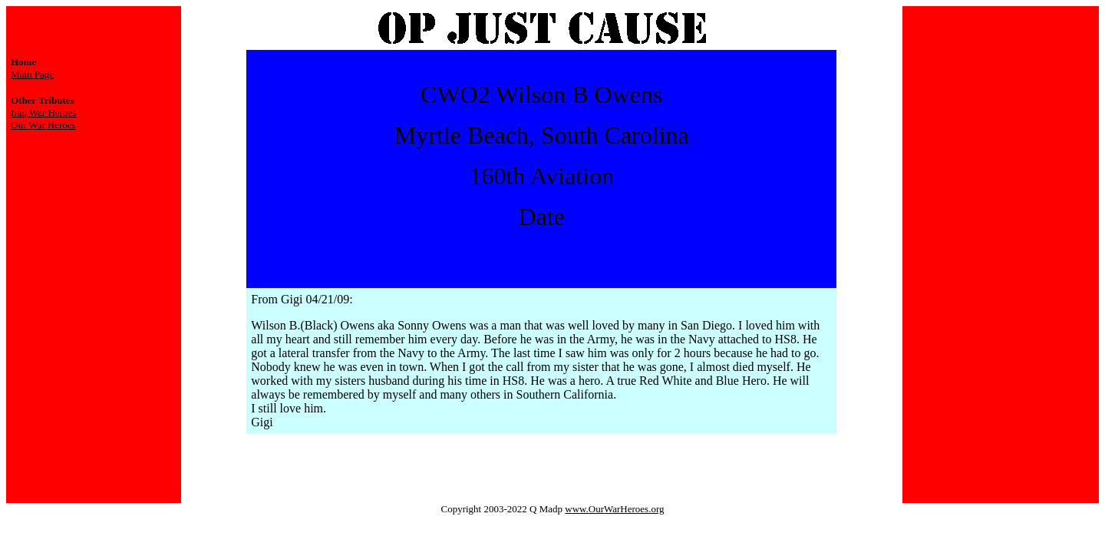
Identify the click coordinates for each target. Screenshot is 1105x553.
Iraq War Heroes (43, 112)
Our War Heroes (43, 125)
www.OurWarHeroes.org (614, 509)
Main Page (32, 74)
